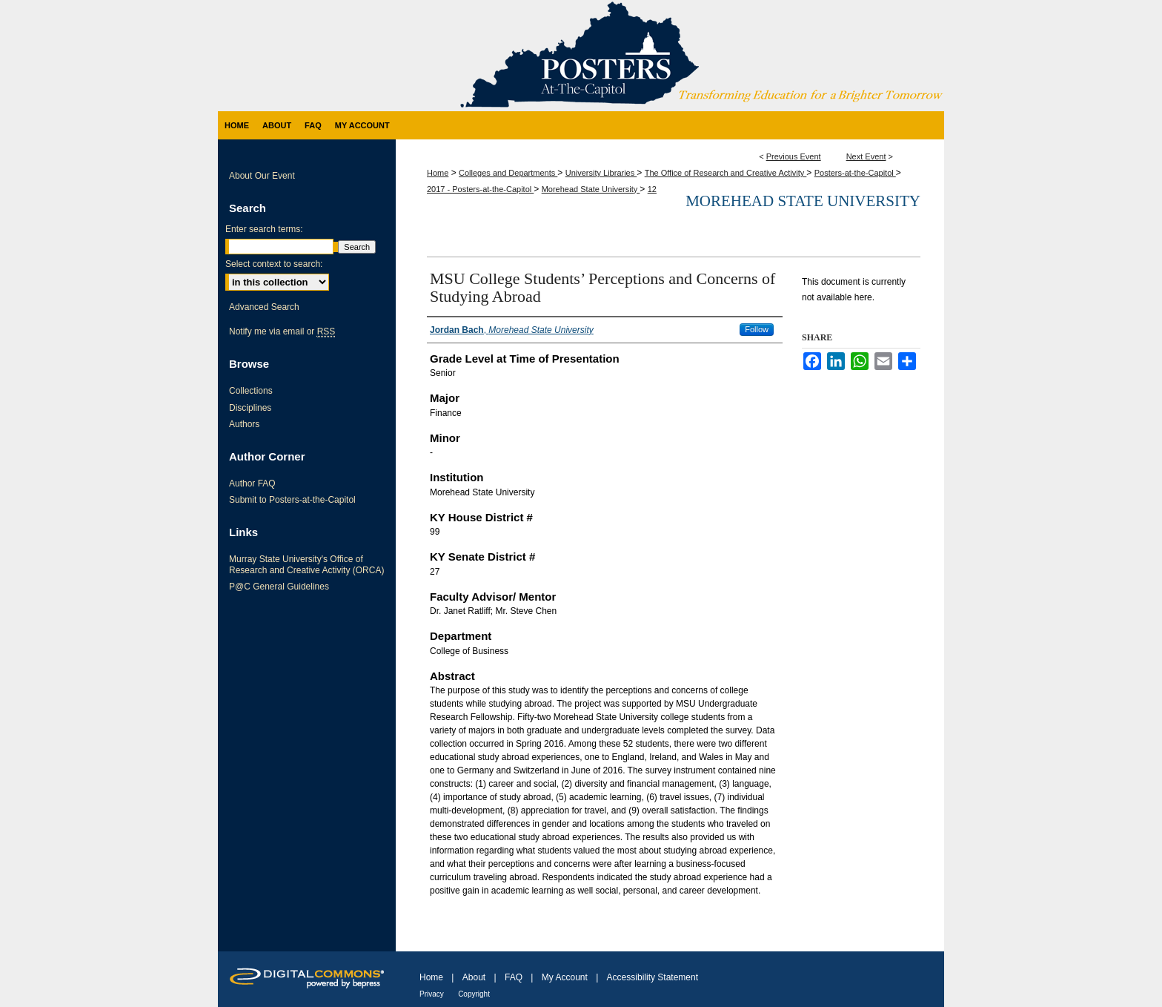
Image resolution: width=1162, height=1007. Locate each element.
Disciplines (250, 408)
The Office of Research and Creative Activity (726, 172)
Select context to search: (273, 264)
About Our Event (262, 176)
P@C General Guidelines (279, 586)
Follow (756, 329)
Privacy (431, 994)
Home (437, 172)
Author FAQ (252, 483)
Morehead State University (591, 189)
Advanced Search (264, 307)
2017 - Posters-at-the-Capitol (480, 189)
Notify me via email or (282, 331)
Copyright (474, 994)
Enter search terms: (264, 229)
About (473, 977)
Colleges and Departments (508, 172)
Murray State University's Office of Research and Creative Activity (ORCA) (306, 564)
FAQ (513, 977)
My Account (565, 977)
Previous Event (793, 156)
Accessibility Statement (652, 977)
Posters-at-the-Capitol (855, 172)
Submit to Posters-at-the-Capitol (292, 500)
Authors (244, 424)
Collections (251, 391)
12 (652, 189)
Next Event (866, 156)
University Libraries (601, 172)
